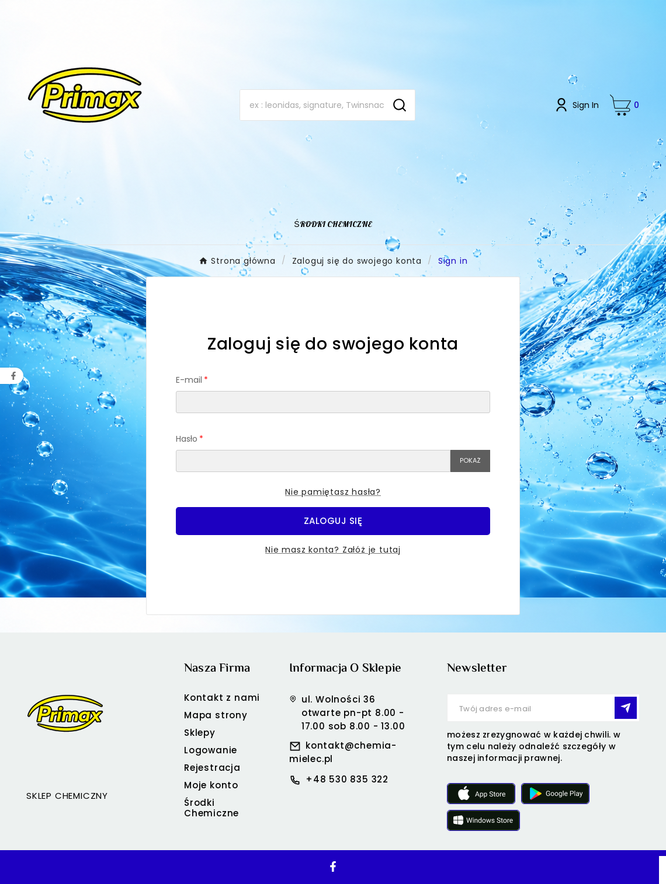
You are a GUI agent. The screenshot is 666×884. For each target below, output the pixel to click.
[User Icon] (576, 105)
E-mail (189, 380)
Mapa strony (216, 715)
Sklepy (200, 732)
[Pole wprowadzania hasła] (313, 461)
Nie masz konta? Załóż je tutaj (333, 549)
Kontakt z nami (222, 697)
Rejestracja (212, 767)
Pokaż (470, 460)
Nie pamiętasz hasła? (333, 492)
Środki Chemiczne (211, 807)
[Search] (312, 105)
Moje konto (211, 785)
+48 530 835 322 (347, 779)
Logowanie (210, 750)
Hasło (186, 439)
